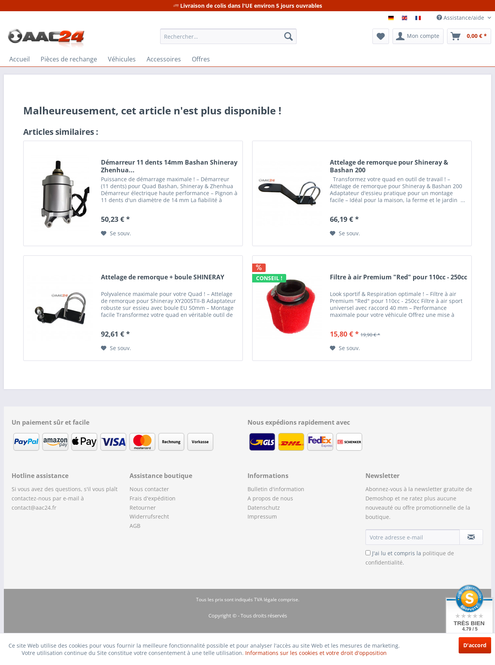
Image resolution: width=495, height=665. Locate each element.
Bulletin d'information (276, 489)
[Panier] (469, 36)
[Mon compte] (418, 36)
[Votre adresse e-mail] (412, 537)
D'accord (474, 645)
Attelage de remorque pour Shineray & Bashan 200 (389, 166)
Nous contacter (149, 489)
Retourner (143, 507)
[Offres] (200, 59)
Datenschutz (264, 507)
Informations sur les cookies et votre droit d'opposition (316, 652)
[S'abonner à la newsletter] (471, 537)
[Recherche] (288, 36)
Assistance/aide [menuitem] (461, 17)
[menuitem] (228, 36)
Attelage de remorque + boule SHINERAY (162, 277)
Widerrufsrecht (149, 516)
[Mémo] (380, 36)
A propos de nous (270, 498)
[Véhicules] (121, 59)
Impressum (262, 516)
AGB (135, 525)
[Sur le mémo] (116, 233)
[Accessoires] (163, 59)
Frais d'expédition (153, 498)
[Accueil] (19, 59)
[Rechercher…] (228, 36)
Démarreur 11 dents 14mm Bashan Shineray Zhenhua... (169, 166)
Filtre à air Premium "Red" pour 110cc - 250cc (398, 277)
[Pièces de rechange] (68, 59)
